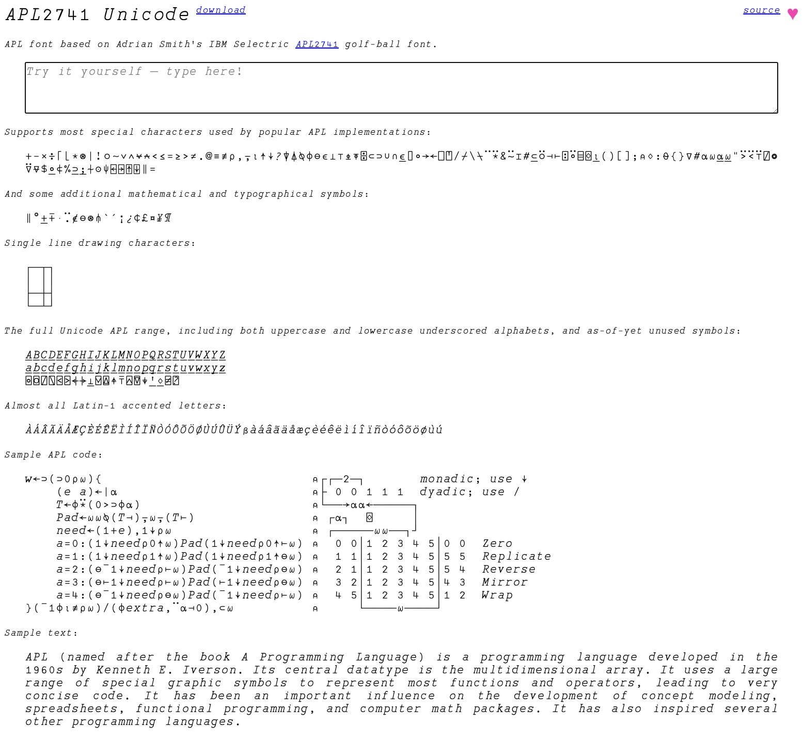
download (221, 10)
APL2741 (317, 44)
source (761, 10)
